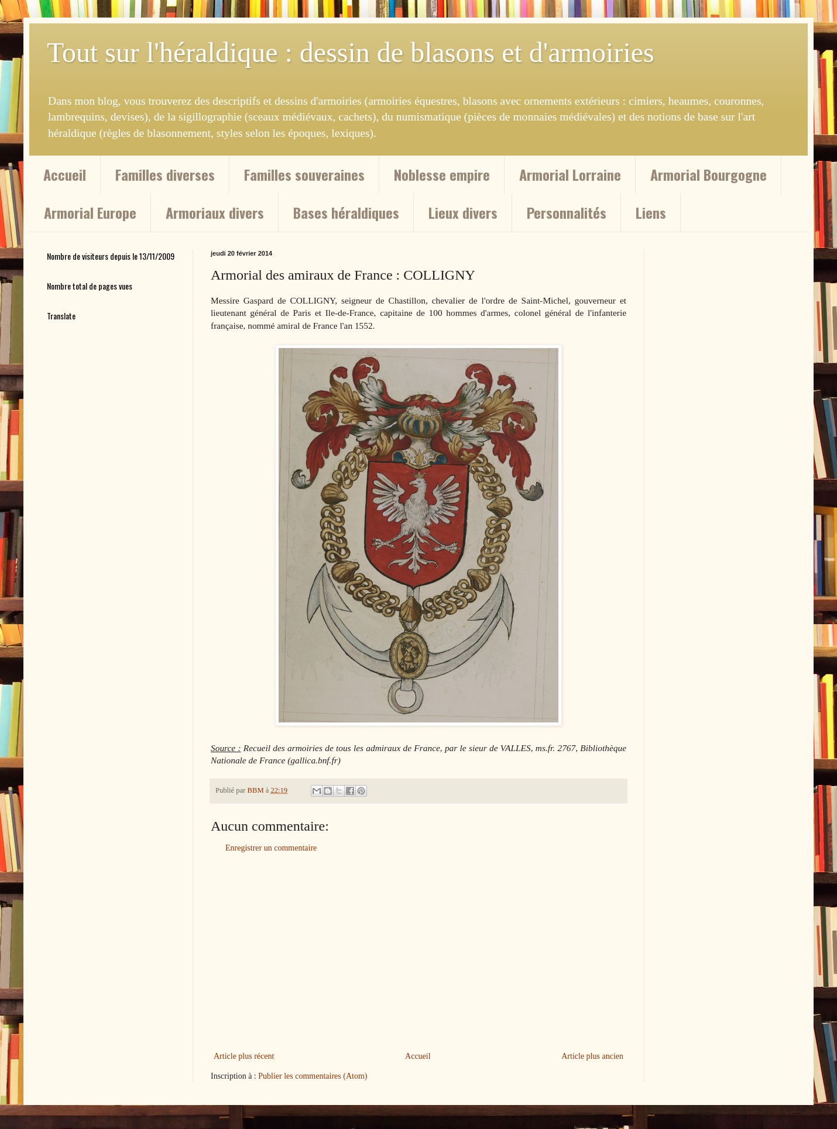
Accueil (64, 174)
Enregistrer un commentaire (271, 848)
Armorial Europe (90, 212)
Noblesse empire (442, 174)
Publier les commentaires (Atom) (312, 1076)
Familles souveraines (304, 174)
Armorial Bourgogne (708, 174)
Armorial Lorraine (570, 174)
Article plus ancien (592, 1056)
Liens (651, 212)
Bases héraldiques (346, 212)
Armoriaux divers (215, 212)
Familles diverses (165, 174)
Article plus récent (244, 1056)
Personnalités (566, 212)
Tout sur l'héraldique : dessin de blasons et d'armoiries (350, 52)
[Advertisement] (418, 952)
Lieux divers (463, 212)
